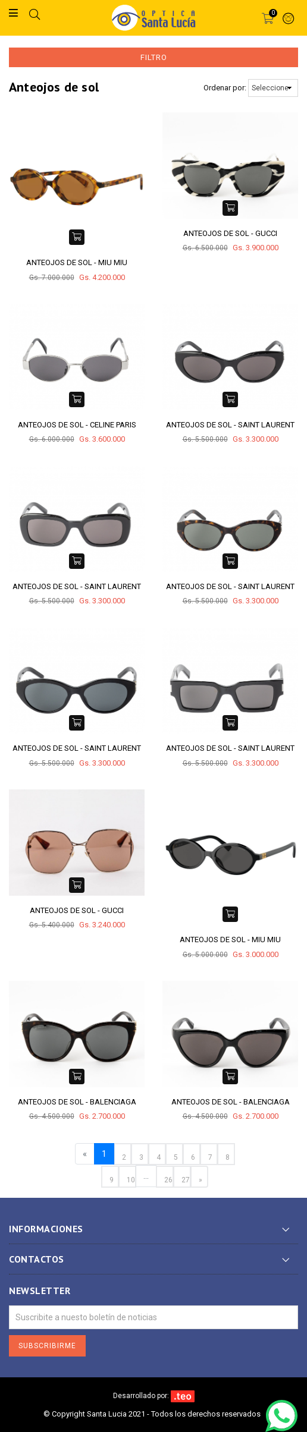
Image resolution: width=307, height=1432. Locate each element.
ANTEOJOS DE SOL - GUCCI (230, 233)
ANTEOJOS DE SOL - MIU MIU (76, 262)
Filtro (153, 57)
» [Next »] (200, 1180)
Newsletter (39, 1290)
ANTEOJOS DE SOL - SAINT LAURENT (230, 424)
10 (131, 1180)
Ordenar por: (224, 87)
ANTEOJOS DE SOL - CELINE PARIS (77, 424)
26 (168, 1180)
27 (185, 1180)
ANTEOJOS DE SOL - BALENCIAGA (77, 1101)
